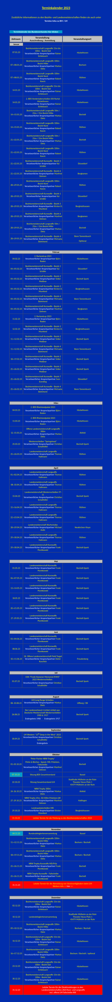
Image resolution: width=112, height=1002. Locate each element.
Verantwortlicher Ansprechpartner (40, 53)
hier (69, 886)
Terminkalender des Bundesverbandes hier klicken (35, 31)
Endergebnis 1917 (52, 718)
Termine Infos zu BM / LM (56, 21)
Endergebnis (42, 743)
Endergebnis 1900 (33, 718)
